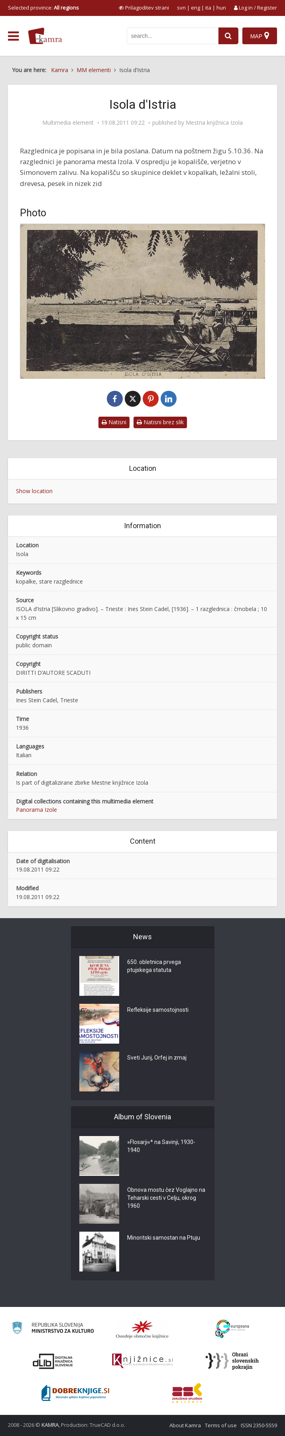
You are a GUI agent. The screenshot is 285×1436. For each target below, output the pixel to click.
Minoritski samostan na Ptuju (163, 1237)
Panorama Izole (36, 809)
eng (195, 7)
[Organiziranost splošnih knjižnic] (142, 1329)
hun (221, 7)
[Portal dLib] (53, 1361)
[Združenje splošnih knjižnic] (187, 1393)
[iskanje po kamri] (172, 35)
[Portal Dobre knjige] (75, 1393)
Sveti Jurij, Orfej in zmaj (157, 1057)
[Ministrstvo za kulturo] (53, 1329)
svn (181, 7)
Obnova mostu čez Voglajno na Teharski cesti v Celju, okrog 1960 (166, 1198)
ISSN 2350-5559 (259, 1425)
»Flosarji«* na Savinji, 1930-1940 (161, 1146)
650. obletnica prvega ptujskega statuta (154, 966)
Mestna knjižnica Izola (214, 122)
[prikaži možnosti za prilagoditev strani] (144, 7)
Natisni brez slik (160, 422)
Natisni (114, 422)
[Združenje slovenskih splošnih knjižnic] (142, 1361)
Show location (34, 491)
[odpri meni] (13, 36)
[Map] (259, 35)
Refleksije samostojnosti (158, 1010)
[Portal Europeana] (232, 1329)
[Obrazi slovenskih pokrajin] (232, 1361)
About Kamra (185, 1425)
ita (208, 7)
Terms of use (221, 1425)
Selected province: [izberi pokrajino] (43, 7)
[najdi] (228, 35)
